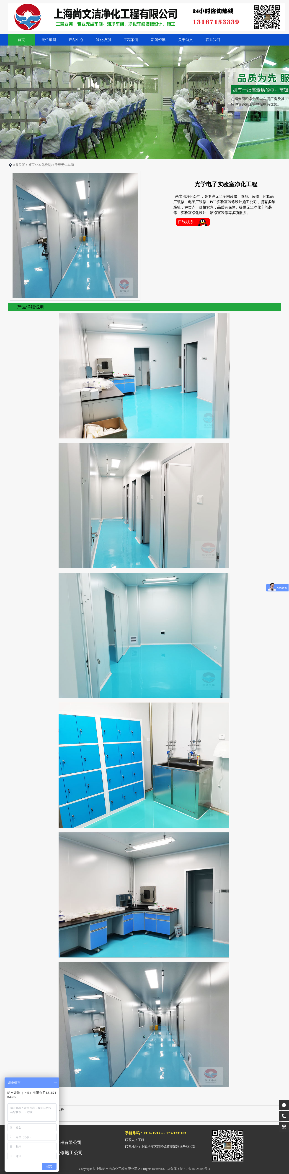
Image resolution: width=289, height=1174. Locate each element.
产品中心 (76, 40)
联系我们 (213, 40)
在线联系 (186, 221)
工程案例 (131, 40)
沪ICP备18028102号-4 (195, 1169)
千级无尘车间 (64, 165)
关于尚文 (185, 40)
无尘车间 (48, 40)
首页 (21, 40)
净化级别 (103, 40)
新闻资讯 (158, 40)
